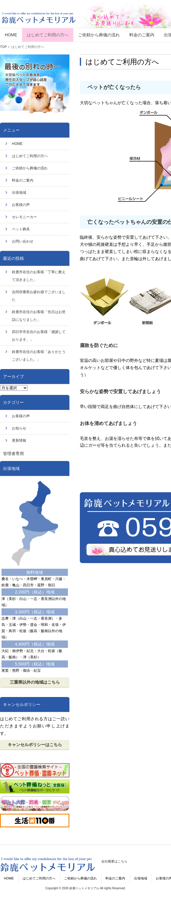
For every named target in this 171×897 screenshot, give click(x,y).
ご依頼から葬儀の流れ (30, 168)
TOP (3, 47)
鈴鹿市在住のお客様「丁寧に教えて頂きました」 (39, 276)
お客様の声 (21, 205)
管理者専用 (13, 453)
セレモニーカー (24, 217)
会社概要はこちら (114, 861)
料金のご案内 (22, 180)
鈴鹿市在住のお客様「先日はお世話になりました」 (39, 316)
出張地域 (19, 192)
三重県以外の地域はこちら (35, 682)
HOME (17, 144)
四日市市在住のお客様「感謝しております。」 (39, 336)
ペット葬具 (21, 229)
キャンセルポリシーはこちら (35, 744)
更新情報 (19, 440)
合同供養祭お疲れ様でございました (39, 296)
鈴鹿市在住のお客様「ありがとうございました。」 (39, 356)
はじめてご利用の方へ (30, 156)
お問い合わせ (22, 241)
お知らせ (19, 428)
